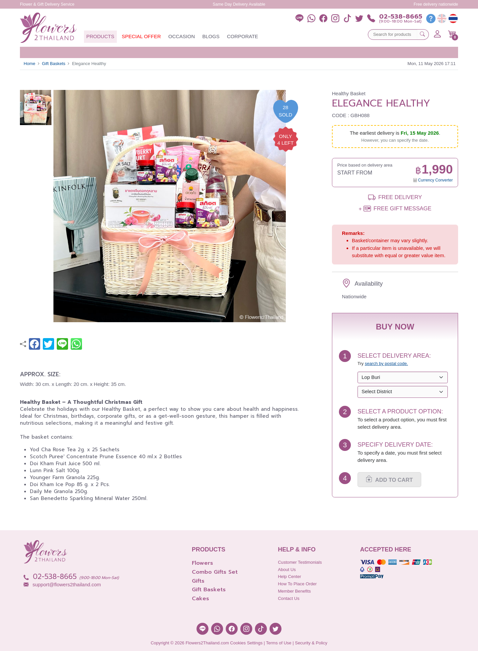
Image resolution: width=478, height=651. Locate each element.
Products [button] (100, 36)
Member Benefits (294, 591)
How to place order (297, 583)
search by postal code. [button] (386, 363)
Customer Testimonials (300, 562)
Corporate (242, 36)
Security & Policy (311, 642)
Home (29, 63)
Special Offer (141, 36)
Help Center (289, 576)
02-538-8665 (400, 16)
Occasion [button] (181, 36)
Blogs (211, 36)
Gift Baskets (53, 63)
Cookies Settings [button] (246, 642)
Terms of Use (278, 642)
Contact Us (288, 598)
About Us (287, 569)
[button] (452, 34)
